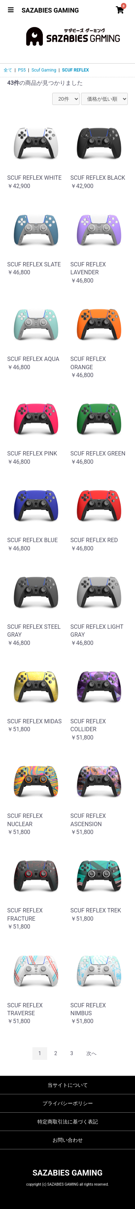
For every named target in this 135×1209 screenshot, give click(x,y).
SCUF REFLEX (75, 70)
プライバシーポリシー (67, 1103)
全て (8, 70)
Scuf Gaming (43, 70)
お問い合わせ (68, 1140)
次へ (91, 1053)
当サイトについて (68, 1085)
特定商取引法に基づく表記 (67, 1122)
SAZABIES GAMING (50, 10)
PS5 (22, 70)
